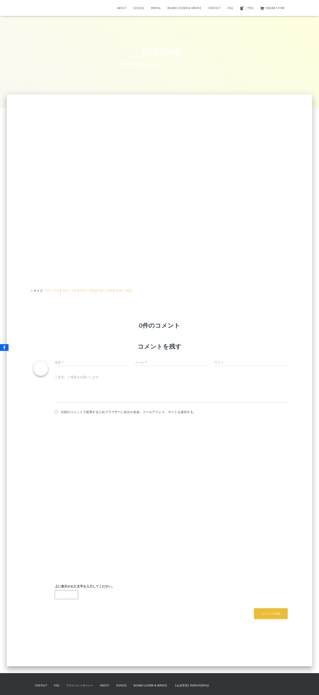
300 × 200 (69, 290)
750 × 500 (87, 290)
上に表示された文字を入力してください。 (85, 586)
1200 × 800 (123, 290)
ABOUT (122, 8)
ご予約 (246, 8)
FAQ (230, 8)
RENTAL (156, 8)
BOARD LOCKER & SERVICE (184, 8)
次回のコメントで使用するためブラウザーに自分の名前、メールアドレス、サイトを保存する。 (128, 412)
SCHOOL (138, 8)
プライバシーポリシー (79, 685)
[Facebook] (4, 347)
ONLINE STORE (272, 8)
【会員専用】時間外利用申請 (191, 685)
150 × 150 (51, 290)
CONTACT (214, 8)
